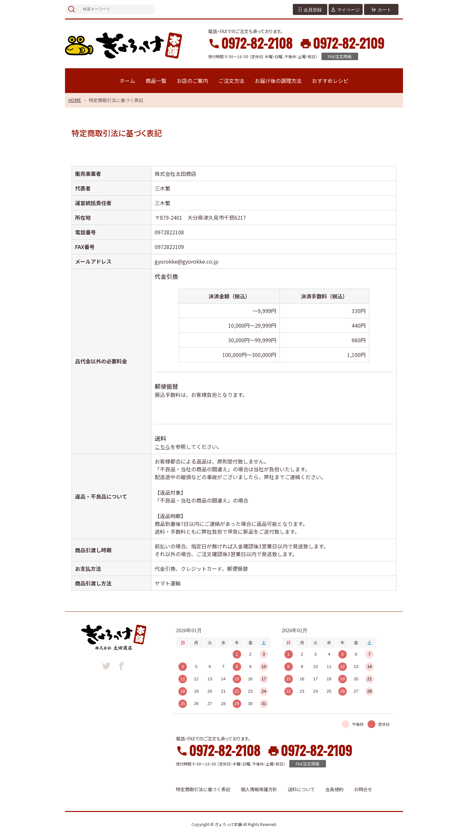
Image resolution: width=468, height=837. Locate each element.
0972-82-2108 (256, 43)
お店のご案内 (192, 81)
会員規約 (334, 789)
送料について (301, 789)
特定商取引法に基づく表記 (203, 789)
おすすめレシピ (330, 81)
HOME (74, 100)
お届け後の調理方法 (278, 81)
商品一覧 (156, 81)
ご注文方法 (231, 81)
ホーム (127, 81)
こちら (162, 447)
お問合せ (363, 789)
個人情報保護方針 (259, 789)
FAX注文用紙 (340, 56)
